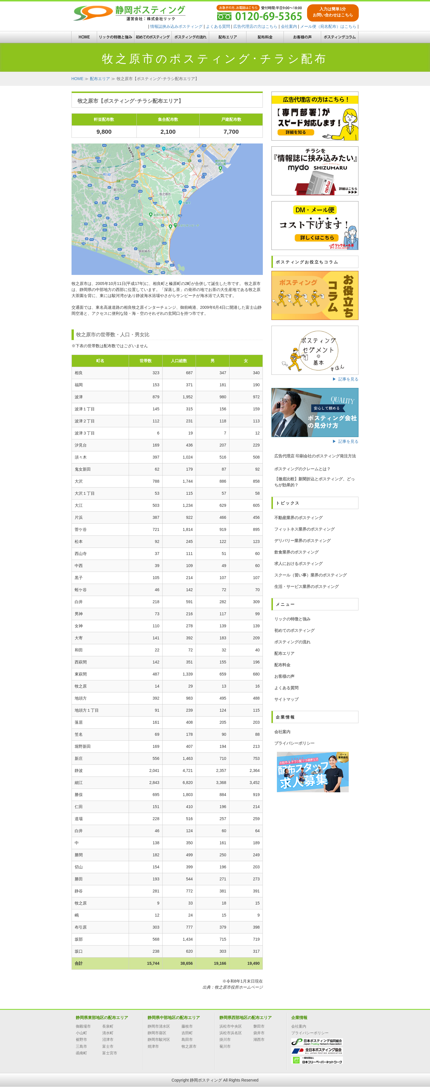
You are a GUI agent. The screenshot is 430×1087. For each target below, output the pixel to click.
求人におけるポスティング (298, 563)
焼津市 (153, 1046)
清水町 (107, 1033)
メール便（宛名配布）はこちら (328, 26)
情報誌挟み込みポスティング (176, 26)
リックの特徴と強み (292, 619)
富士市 (107, 1046)
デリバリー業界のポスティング (302, 540)
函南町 (81, 1053)
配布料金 (282, 665)
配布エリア (284, 653)
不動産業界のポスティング (298, 517)
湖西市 (259, 1039)
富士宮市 (109, 1053)
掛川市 (225, 1039)
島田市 (187, 1039)
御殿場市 (83, 1026)
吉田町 (187, 1033)
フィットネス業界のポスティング (304, 529)
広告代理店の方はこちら (255, 26)
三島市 (81, 1046)
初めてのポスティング (294, 630)
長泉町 (107, 1026)
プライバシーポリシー (294, 743)
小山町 (81, 1033)
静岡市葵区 (157, 1033)
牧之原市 (189, 1046)
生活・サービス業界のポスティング (306, 586)
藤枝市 (187, 1026)
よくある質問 (218, 26)
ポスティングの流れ (292, 642)
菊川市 (225, 1046)
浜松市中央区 (230, 1026)
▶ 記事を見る (345, 379)
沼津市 (107, 1039)
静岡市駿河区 (159, 1039)
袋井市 (259, 1033)
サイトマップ (286, 699)
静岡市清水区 (159, 1026)
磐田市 (259, 1026)
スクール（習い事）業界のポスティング (310, 575)
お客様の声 (284, 676)
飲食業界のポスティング (296, 552)
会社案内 (289, 26)
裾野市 (81, 1039)
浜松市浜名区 (230, 1033)
